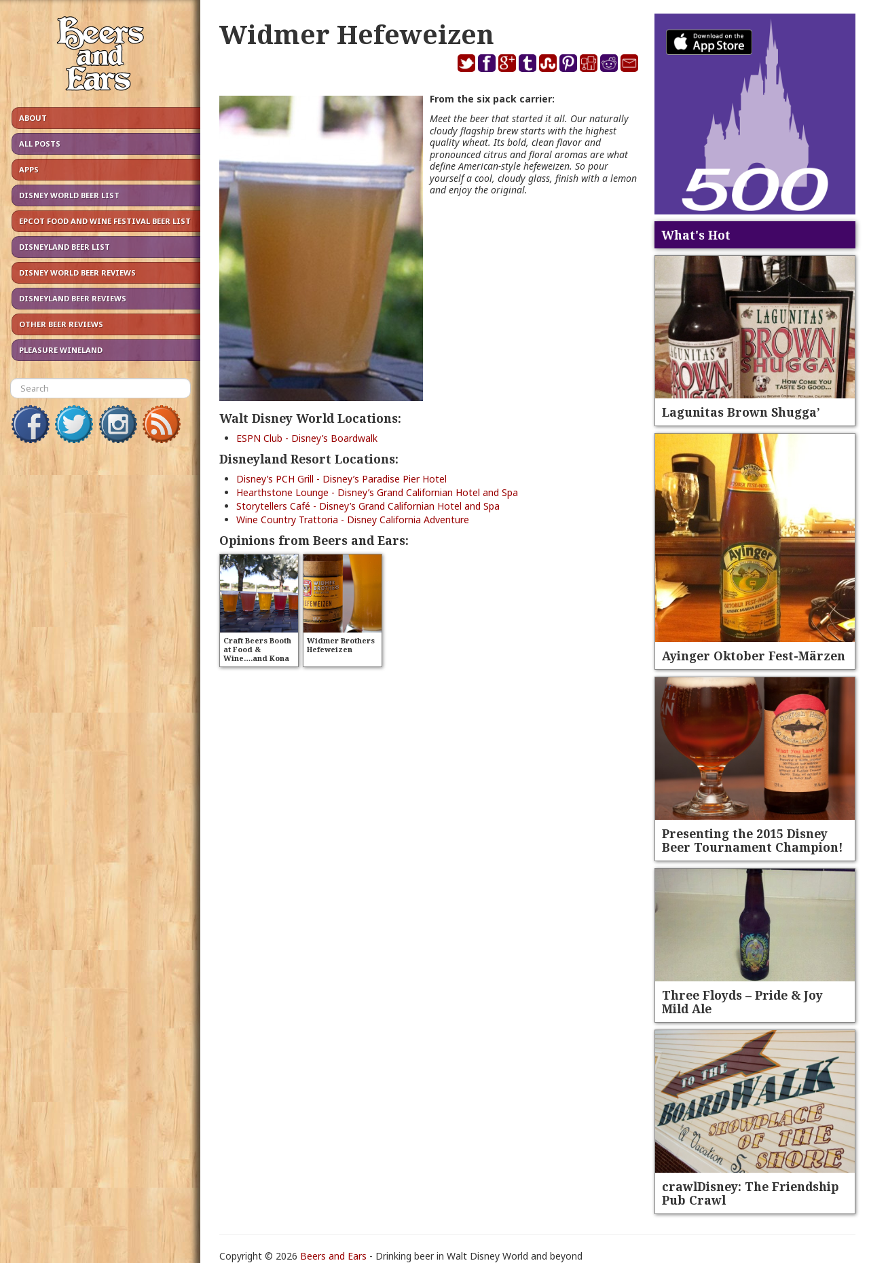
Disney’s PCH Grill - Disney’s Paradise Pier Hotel (341, 478)
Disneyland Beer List (64, 247)
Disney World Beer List (69, 195)
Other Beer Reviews (61, 324)
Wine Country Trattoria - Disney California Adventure (352, 519)
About (33, 118)
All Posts (39, 143)
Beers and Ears (333, 1255)
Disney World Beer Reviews (77, 272)
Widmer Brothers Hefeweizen (341, 644)
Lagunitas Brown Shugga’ (741, 412)
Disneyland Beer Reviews (72, 298)
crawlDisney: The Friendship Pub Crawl (750, 1193)
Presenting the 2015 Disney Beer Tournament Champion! (752, 840)
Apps (29, 169)
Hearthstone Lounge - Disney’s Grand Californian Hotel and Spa (377, 492)
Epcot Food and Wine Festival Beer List (105, 221)
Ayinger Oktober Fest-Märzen (753, 655)
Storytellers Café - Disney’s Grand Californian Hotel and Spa (368, 505)
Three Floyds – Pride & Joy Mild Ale (742, 1002)
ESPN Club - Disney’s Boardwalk (306, 438)
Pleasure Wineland (61, 350)
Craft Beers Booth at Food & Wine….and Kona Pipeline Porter (257, 653)
